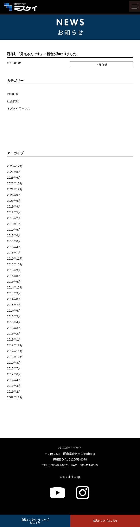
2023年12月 (15, 166)
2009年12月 (15, 397)
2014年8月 (14, 299)
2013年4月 (14, 322)
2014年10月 (15, 287)
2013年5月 (14, 316)
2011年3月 (14, 385)
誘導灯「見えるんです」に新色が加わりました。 (43, 54)
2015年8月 (14, 276)
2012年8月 (14, 362)
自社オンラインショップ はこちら (35, 521)
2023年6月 (14, 177)
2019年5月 (14, 212)
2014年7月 (14, 304)
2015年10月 (15, 264)
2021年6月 (14, 200)
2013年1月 (14, 339)
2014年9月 (14, 293)
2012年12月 (15, 345)
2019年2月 (14, 218)
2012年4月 (14, 380)
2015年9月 (14, 270)
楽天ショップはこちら (105, 520)
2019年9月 (14, 206)
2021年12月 (15, 189)
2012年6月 (14, 374)
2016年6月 (14, 241)
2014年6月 (14, 310)
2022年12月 (15, 183)
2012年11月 (15, 351)
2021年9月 (14, 195)
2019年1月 (14, 224)
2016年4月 (14, 247)
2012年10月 (15, 356)
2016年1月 (14, 252)
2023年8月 (14, 171)
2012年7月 (14, 368)
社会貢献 (13, 101)
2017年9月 (14, 229)
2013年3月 (14, 328)
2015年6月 (14, 281)
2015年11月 (15, 258)
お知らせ (13, 94)
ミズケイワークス (18, 108)
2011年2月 (14, 391)
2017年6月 (14, 235)
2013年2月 (14, 333)
